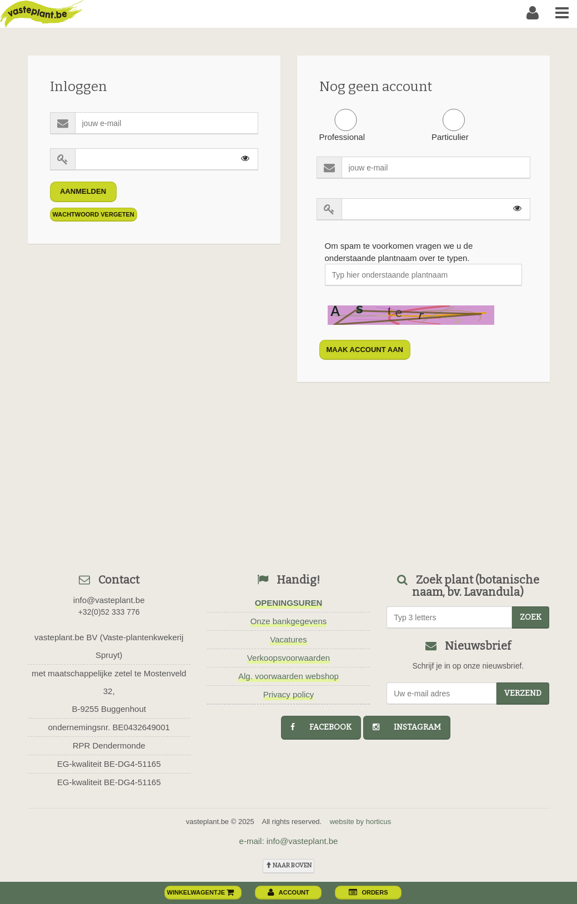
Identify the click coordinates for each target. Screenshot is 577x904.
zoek (530, 617)
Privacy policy (288, 694)
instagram (407, 727)
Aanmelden (83, 191)
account (288, 892)
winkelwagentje (201, 892)
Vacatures (288, 639)
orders (368, 892)
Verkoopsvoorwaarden (288, 657)
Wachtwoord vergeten (93, 214)
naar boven (288, 865)
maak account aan (365, 349)
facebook (321, 727)
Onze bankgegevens (288, 621)
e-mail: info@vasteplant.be (288, 841)
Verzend (522, 693)
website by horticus (361, 821)
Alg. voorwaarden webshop (288, 676)
